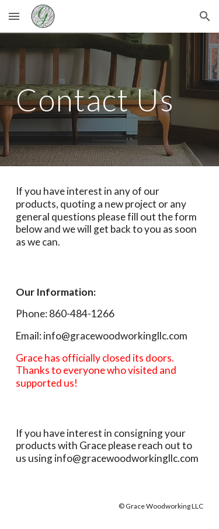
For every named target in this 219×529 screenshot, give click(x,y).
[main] (109, 99)
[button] (14, 16)
